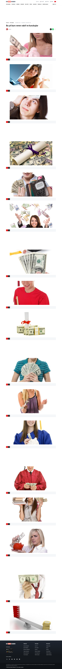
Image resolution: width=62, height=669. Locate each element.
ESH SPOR (26, 4)
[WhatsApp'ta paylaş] (53, 29)
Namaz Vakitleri (37, 651)
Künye (47, 647)
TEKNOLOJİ (40, 4)
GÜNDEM (17, 4)
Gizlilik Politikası (49, 654)
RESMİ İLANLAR (45, 4)
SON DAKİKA (8, 4)
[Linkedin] (19, 659)
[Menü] (54, 4)
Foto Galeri (12, 22)
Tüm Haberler (26, 654)
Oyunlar (36, 649)
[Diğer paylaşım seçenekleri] (55, 29)
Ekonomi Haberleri (27, 649)
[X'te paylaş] (51, 29)
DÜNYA (31, 4)
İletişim (47, 649)
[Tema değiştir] (47, 1)
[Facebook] (14, 659)
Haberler (7, 22)
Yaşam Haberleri (26, 651)
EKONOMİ (22, 4)
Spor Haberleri (26, 647)
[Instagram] (9, 659)
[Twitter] (7, 659)
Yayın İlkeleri (48, 651)
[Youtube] (12, 659)
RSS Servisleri (37, 654)
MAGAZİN (34, 4)
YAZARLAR (13, 4)
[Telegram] (17, 659)
